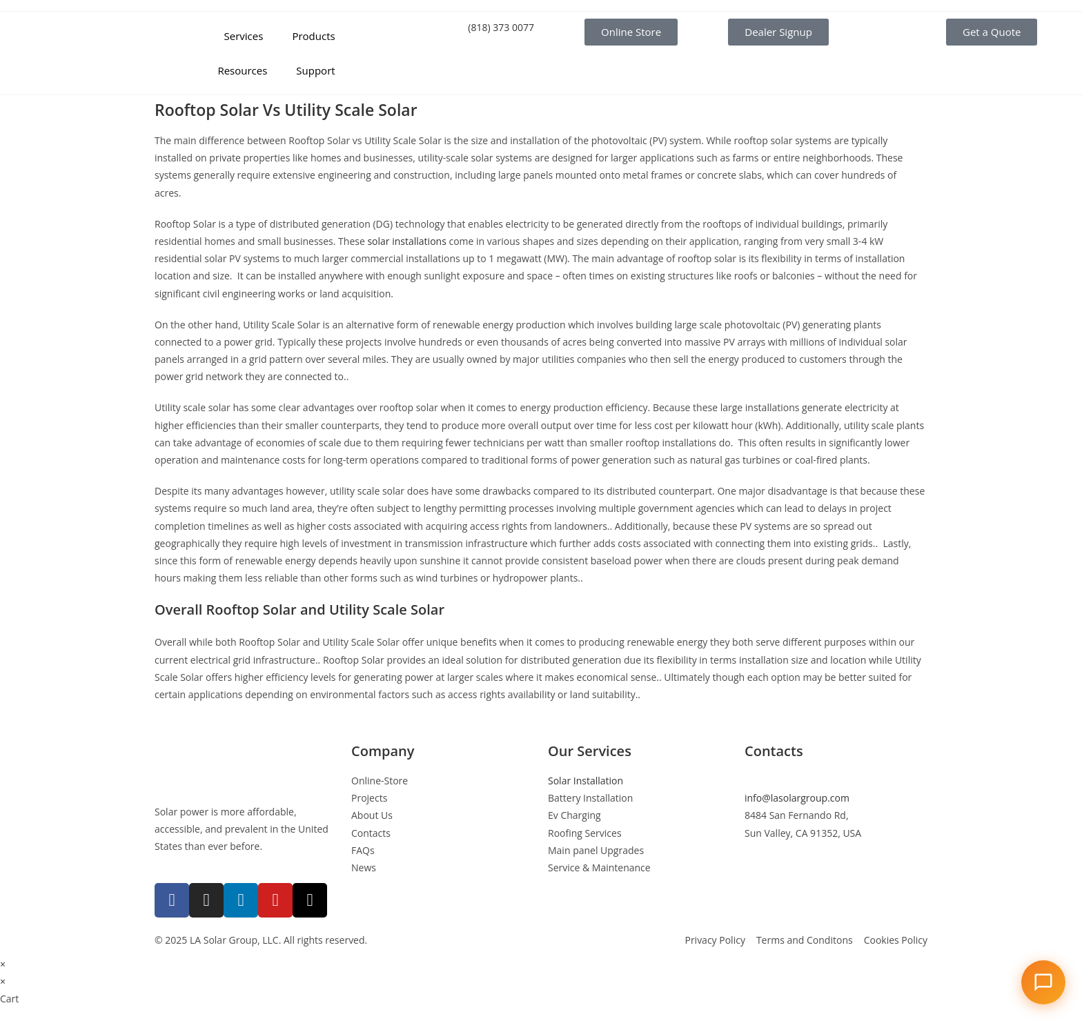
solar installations (406, 241)
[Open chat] (1043, 982)
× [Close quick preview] (3, 964)
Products (313, 36)
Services (244, 36)
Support (315, 70)
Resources (242, 70)
